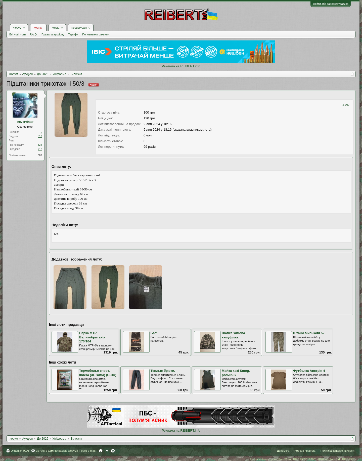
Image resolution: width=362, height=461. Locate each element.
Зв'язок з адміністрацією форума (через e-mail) (66, 450)
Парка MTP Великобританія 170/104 (92, 337)
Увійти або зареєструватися (330, 3)
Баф (154, 333)
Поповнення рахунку (95, 34)
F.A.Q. (33, 34)
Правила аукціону (52, 34)
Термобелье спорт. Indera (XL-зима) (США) (97, 373)
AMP (345, 105)
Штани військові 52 (309, 333)
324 (40, 144)
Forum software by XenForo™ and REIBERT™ (302, 459)
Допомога (283, 450)
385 (40, 155)
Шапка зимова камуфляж (233, 335)
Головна (101, 450)
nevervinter (25, 122)
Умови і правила (304, 450)
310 (40, 136)
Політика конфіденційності (337, 450)
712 (40, 149)
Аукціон (38, 27)
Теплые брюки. (163, 371)
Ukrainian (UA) (20, 450)
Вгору (107, 450)
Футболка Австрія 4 (309, 371)
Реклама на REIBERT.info (181, 66)
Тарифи (73, 34)
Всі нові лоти (17, 34)
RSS (113, 450)
